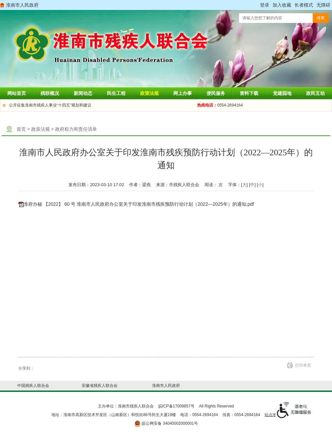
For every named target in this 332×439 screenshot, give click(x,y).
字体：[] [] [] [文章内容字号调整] (246, 184)
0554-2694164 (220, 105)
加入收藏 (282, 5)
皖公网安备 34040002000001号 (166, 423)
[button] (303, 5)
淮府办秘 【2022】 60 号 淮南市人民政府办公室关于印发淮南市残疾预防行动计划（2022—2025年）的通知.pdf (139, 204)
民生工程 (116, 93)
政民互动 (315, 93)
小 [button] (260, 184)
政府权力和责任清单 (76, 129)
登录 (264, 5)
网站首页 (16, 93)
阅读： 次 (214, 184)
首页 (21, 129)
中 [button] (252, 184)
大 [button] (244, 184)
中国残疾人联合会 (33, 385)
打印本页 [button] (303, 365)
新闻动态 (83, 93)
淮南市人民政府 (22, 5)
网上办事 (182, 93)
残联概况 (50, 93)
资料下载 (249, 93)
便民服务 (216, 93)
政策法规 (149, 93)
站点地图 (273, 414)
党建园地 (282, 93)
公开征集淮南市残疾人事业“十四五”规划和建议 (50, 105)
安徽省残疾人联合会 (100, 385)
